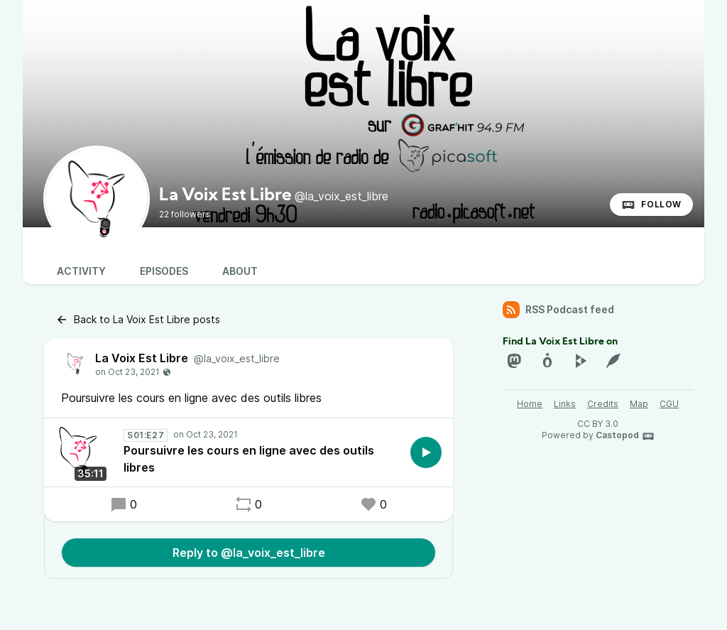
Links (565, 403)
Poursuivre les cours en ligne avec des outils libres (249, 458)
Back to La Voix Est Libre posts (137, 319)
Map (639, 403)
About (240, 271)
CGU (669, 403)
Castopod (625, 436)
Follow (651, 204)
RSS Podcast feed (558, 309)
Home (529, 403)
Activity (81, 271)
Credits (602, 403)
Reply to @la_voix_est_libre (249, 552)
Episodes (164, 271)
